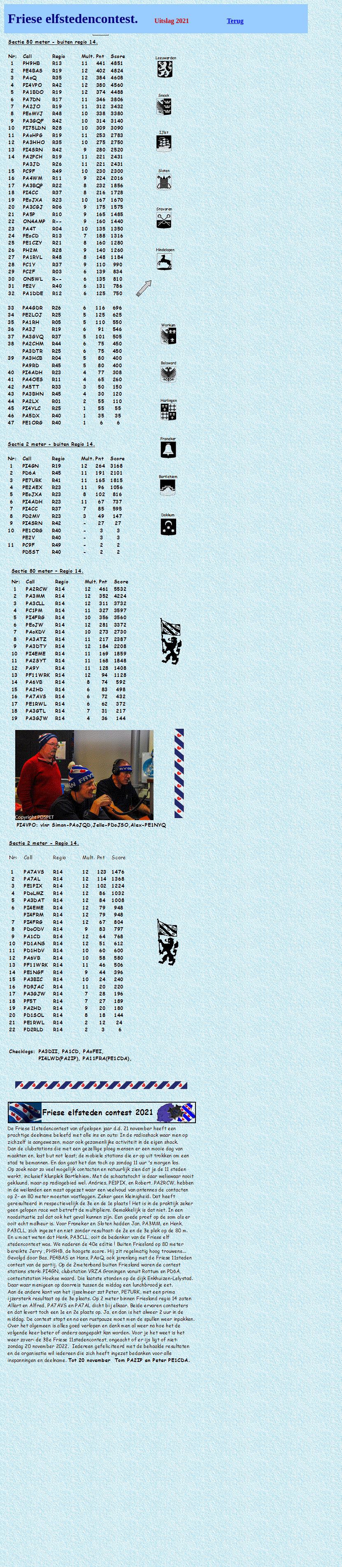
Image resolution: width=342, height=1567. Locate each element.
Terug (235, 20)
